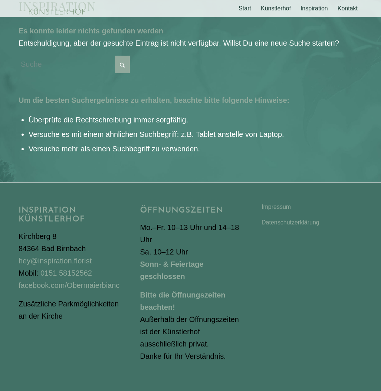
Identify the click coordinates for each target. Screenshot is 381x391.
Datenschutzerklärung (290, 222)
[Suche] (74, 64)
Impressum (276, 207)
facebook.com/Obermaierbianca (71, 285)
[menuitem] (245, 8)
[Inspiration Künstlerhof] (57, 8)
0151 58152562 (66, 273)
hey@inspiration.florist (55, 261)
